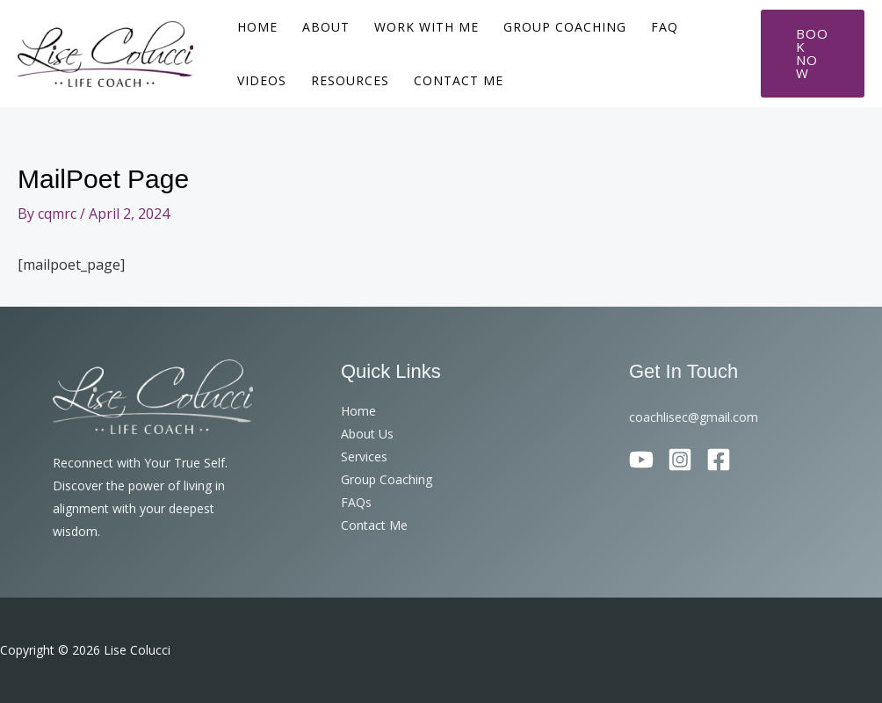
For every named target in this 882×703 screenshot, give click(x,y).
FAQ (664, 26)
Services (364, 456)
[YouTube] (641, 459)
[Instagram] (680, 459)
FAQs (356, 502)
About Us (367, 433)
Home (257, 26)
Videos (261, 80)
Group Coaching (564, 26)
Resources (350, 80)
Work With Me (426, 26)
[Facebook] (718, 459)
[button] (812, 54)
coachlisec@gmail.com (693, 417)
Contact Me (458, 80)
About (326, 26)
